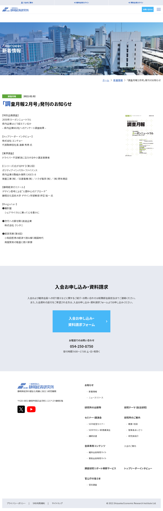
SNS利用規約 (39, 503)
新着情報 (118, 80)
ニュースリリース (96, 397)
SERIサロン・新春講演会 (99, 430)
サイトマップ (57, 503)
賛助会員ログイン (137, 2)
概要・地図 (133, 423)
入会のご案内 (28, 2)
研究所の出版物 (93, 407)
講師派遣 (93, 436)
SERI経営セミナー (97, 423)
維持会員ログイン (82, 2)
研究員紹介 (133, 436)
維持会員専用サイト (97, 452)
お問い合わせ (148, 9)
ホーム (105, 80)
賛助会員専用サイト (97, 458)
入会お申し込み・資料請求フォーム (81, 321)
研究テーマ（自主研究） (135, 407)
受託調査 (93, 484)
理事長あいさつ (135, 430)
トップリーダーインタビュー (138, 468)
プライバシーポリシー (16, 503)
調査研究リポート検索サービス (100, 468)
